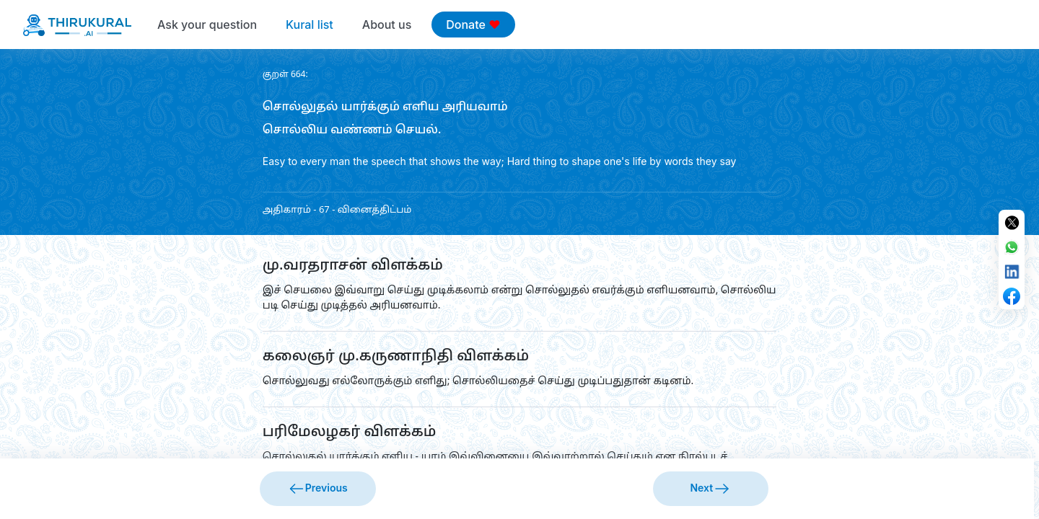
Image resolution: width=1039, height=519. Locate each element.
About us (386, 24)
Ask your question (207, 24)
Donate (473, 24)
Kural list (309, 24)
